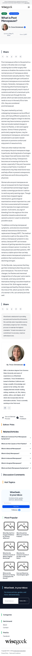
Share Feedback (21, 418)
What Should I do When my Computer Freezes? (23, 534)
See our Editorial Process (8, 418)
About (5, 625)
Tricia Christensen (17, 27)
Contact (5, 627)
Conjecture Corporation (19, 650)
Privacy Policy (4, 653)
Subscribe (16, 506)
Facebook (6, 636)
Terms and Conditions (15, 653)
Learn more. (27, 2)
